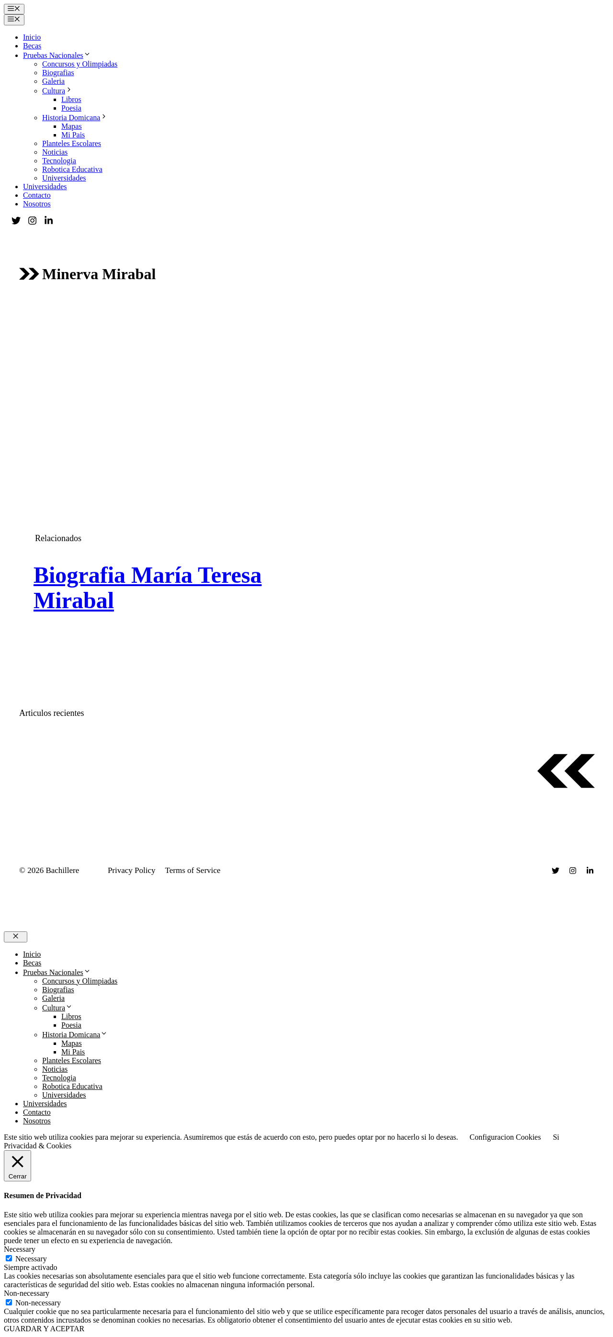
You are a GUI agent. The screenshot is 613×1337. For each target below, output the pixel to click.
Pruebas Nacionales (57, 55)
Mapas (71, 126)
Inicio (32, 37)
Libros (71, 99)
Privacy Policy (132, 870)
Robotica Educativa (72, 169)
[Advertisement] (306, 375)
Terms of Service (193, 870)
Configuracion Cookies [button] (505, 1137)
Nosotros (37, 204)
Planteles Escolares (71, 143)
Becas (32, 46)
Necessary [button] (19, 1249)
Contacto (37, 195)
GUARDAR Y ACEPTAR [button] (44, 1329)
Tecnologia (59, 161)
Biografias (58, 72)
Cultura (57, 91)
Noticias (55, 152)
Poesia (71, 108)
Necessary (31, 1259)
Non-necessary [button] (26, 1293)
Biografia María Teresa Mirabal (147, 587)
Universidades (64, 178)
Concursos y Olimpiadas (79, 64)
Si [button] (556, 1137)
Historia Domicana (75, 117)
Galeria (53, 81)
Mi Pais (73, 135)
